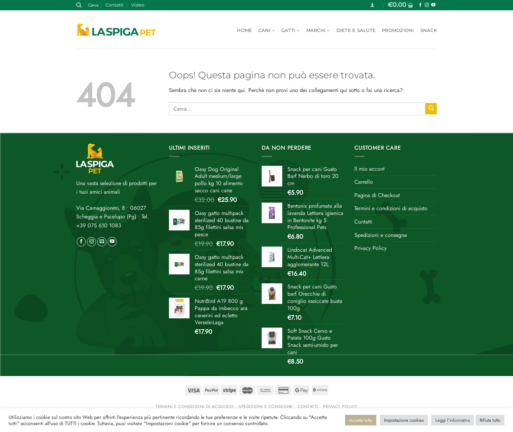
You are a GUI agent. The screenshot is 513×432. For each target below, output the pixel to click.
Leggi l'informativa (452, 420)
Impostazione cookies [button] (404, 420)
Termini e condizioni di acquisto (391, 208)
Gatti (290, 30)
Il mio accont (369, 169)
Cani (266, 30)
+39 (98, 225)
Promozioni (398, 30)
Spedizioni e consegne (380, 235)
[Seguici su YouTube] (433, 5)
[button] (372, 5)
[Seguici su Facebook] (420, 5)
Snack (428, 30)
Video (137, 5)
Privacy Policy (370, 248)
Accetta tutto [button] (360, 420)
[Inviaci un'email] (101, 242)
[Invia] (431, 108)
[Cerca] (78, 5)
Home (244, 30)
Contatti (114, 5)
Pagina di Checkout (377, 195)
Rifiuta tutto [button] (490, 420)
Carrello (363, 182)
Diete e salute (356, 30)
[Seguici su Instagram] (427, 5)
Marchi (318, 30)
